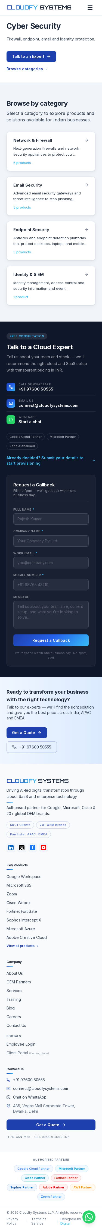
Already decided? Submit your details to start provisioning (51, 460)
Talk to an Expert (31, 56)
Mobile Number (28, 575)
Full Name (24, 509)
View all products (23, 946)
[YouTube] (43, 847)
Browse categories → (27, 69)
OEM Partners (19, 982)
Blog (11, 1008)
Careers (14, 1016)
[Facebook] (32, 847)
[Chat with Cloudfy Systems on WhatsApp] (88, 1216)
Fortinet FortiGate (22, 911)
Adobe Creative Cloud (27, 937)
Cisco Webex (19, 902)
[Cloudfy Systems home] (39, 7)
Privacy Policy (12, 1221)
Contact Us (16, 1025)
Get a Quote (27, 732)
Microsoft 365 (19, 885)
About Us (15, 973)
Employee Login (21, 1044)
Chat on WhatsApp (27, 1097)
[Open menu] (90, 7)
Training (14, 999)
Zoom (12, 894)
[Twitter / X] (21, 847)
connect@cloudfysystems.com (37, 1088)
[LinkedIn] (11, 847)
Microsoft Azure (21, 928)
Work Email (25, 553)
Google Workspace (24, 876)
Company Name (28, 531)
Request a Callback (51, 640)
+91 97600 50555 (31, 747)
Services (14, 990)
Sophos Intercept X (24, 920)
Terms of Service (38, 1221)
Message (21, 597)
